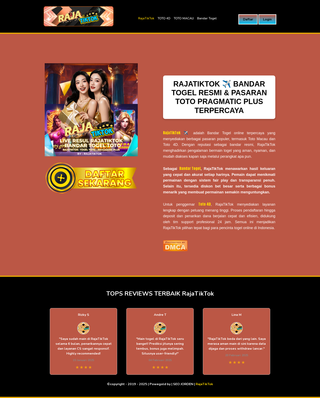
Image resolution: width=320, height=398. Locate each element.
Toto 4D (204, 204)
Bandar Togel (207, 18)
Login (267, 19)
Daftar (248, 19)
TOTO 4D (164, 18)
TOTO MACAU (184, 18)
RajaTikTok (146, 18)
